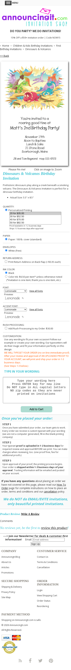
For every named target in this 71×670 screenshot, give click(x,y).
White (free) (13, 250)
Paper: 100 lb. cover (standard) (23, 239)
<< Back (4, 56)
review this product (54, 532)
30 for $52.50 (35, 216)
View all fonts (36, 291)
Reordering (43, 610)
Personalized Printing (18, 210)
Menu (11, 2)
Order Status (43, 605)
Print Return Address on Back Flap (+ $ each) (33, 261)
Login (40, 594)
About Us (6, 566)
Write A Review (30, 518)
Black (9, 273)
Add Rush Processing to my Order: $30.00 (29, 328)
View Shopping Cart (47, 599)
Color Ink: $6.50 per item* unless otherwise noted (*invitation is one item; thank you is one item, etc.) (33, 278)
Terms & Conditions (47, 566)
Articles (5, 571)
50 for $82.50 (35, 222)
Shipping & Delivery (11, 591)
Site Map (6, 601)
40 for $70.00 (35, 219)
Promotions (7, 577)
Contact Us (42, 561)
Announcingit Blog (10, 561)
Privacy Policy (8, 596)
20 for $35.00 (35, 213)
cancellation (50, 496)
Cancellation (43, 571)
